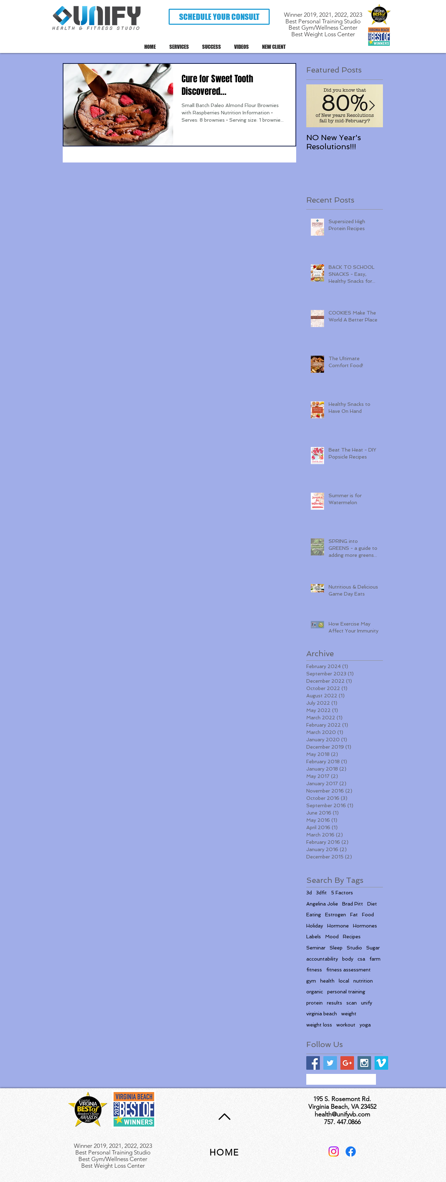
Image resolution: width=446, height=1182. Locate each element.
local (344, 981)
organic (314, 991)
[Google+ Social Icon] (347, 1063)
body (347, 959)
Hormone (338, 926)
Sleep (336, 947)
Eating (313, 914)
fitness (314, 969)
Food (368, 914)
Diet (372, 904)
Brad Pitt (352, 904)
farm (374, 959)
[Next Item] (372, 105)
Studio (354, 947)
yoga (365, 1025)
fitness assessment (348, 969)
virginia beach (321, 1013)
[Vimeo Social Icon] (381, 1063)
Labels (313, 936)
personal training (346, 991)
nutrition (363, 981)
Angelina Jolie (322, 904)
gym (311, 981)
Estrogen (335, 914)
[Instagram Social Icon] (364, 1063)
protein (314, 1003)
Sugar (373, 947)
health (327, 981)
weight (348, 1013)
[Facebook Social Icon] (313, 1063)
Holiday (314, 926)
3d (309, 892)
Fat (354, 914)
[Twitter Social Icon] (330, 1063)
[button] (219, 17)
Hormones (365, 926)
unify (366, 1003)
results (334, 1003)
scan (351, 1003)
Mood (332, 936)
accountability (322, 959)
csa (361, 959)
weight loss (319, 1025)
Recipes (352, 936)
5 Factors (342, 892)
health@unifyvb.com (342, 1114)
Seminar (315, 947)
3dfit (321, 892)
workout (345, 1025)
